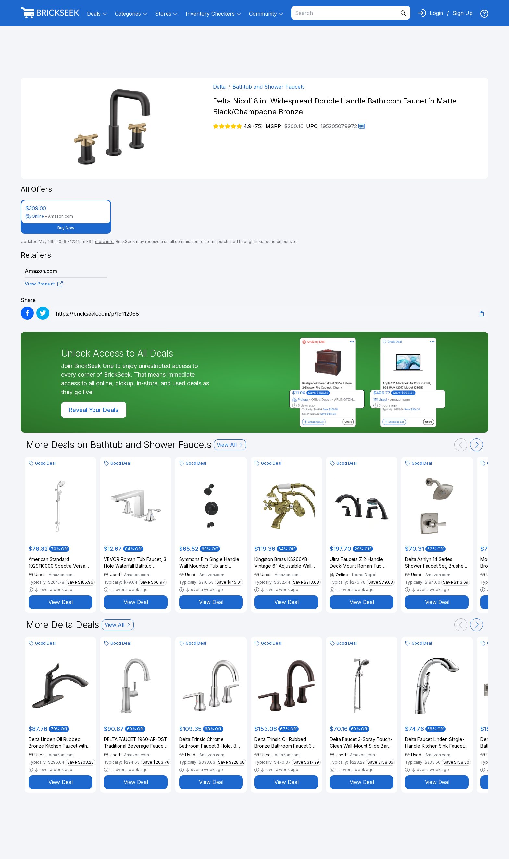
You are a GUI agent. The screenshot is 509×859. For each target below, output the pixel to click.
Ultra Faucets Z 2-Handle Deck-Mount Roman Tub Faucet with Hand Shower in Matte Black (360, 562)
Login (436, 13)
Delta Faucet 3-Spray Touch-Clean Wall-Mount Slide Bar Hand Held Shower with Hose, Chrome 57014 (361, 742)
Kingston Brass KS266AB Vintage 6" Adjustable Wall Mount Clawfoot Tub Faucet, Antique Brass (285, 562)
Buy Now (65, 227)
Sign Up (463, 13)
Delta (219, 86)
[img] (484, 14)
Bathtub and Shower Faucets (268, 86)
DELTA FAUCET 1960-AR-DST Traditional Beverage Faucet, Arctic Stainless (135, 742)
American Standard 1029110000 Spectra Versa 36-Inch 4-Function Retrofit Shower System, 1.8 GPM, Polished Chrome (57, 562)
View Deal (60, 602)
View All (230, 445)
